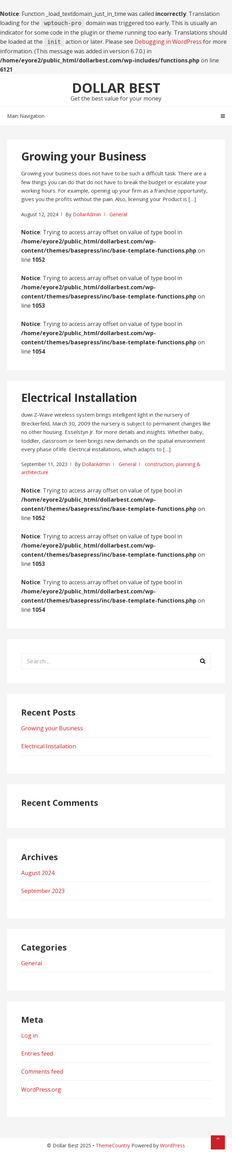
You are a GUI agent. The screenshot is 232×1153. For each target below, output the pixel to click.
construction (159, 464)
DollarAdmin (87, 214)
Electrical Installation (79, 397)
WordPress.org (41, 1089)
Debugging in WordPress (168, 42)
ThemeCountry (113, 1145)
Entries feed (37, 1053)
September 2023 (43, 891)
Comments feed (42, 1071)
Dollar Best (116, 87)
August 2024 (37, 873)
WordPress (172, 1145)
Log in (29, 1035)
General (118, 214)
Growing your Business (83, 156)
